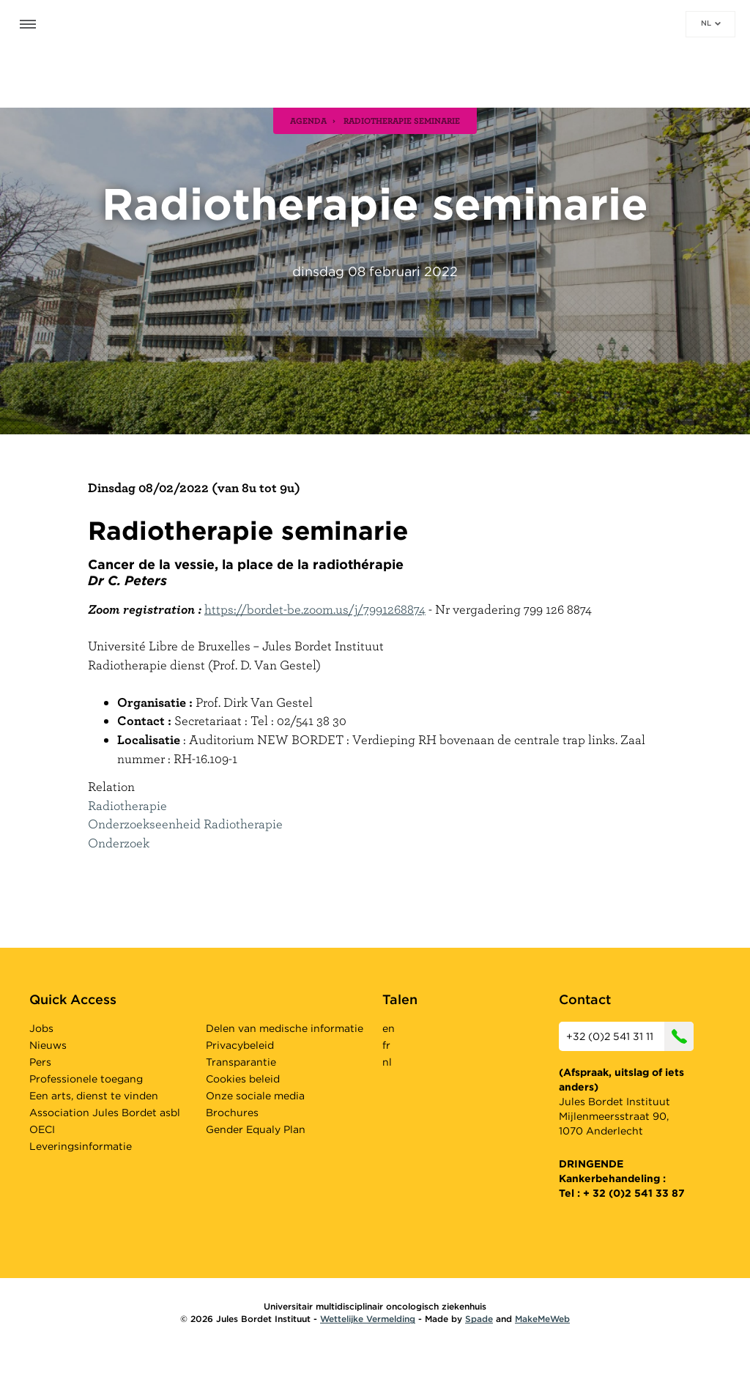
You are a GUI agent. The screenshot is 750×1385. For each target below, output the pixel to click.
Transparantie (241, 1062)
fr (386, 1045)
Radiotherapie (127, 805)
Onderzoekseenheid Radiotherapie (185, 823)
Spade (479, 1318)
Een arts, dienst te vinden (93, 1096)
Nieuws (48, 1045)
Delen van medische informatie (284, 1028)
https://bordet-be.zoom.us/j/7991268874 (315, 609)
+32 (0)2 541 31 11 (630, 1036)
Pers (40, 1062)
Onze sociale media (255, 1096)
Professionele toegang (86, 1079)
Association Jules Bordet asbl (104, 1112)
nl (711, 22)
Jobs (41, 1028)
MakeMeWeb (542, 1318)
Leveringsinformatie (80, 1146)
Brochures (232, 1112)
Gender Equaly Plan (255, 1129)
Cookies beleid (243, 1079)
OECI (42, 1129)
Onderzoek (118, 842)
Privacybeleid (240, 1045)
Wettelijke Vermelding (367, 1318)
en (388, 1028)
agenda (308, 120)
